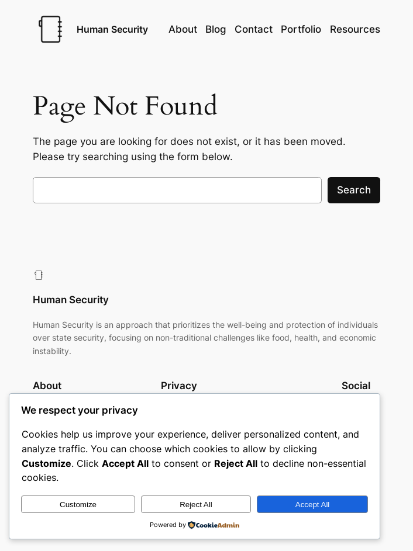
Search (354, 190)
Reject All (196, 504)
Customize (78, 504)
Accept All (312, 504)
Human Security (112, 29)
